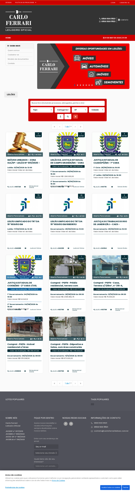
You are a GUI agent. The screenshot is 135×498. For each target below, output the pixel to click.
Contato (11, 63)
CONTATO (124, 20)
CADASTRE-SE (124, 3)
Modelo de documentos (18, 59)
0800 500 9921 (108, 21)
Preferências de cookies (15, 487)
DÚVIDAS (9, 2)
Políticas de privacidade (24, 2)
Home (8, 38)
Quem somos (14, 50)
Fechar (125, 487)
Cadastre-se (13, 55)
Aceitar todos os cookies (111, 487)
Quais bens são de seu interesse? (44, 460)
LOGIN (113, 3)
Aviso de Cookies (58, 480)
